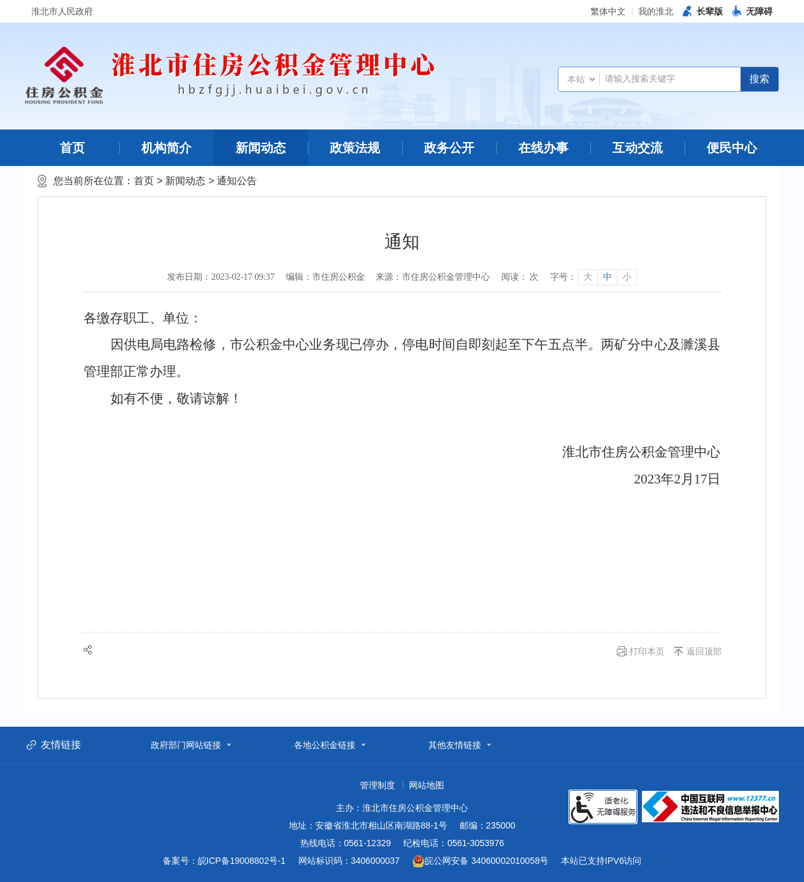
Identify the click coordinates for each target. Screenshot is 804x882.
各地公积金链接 (325, 745)
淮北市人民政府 (62, 11)
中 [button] (607, 277)
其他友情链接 (454, 745)
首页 (72, 148)
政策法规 (355, 148)
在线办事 (543, 148)
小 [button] (626, 277)
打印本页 (647, 651)
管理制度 (377, 785)
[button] (703, 11)
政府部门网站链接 (186, 745)
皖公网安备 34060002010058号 (480, 861)
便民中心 (732, 148)
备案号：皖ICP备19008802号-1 (224, 861)
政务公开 (449, 148)
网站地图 (426, 785)
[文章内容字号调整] (593, 277)
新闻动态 (261, 148)
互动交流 (637, 148)
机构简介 (166, 148)
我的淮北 (655, 11)
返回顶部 (704, 651)
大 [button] (588, 277)
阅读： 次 (520, 277)
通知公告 (237, 180)
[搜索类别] (581, 79)
